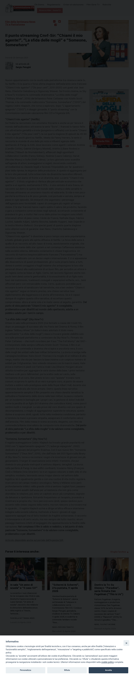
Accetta (108, 670)
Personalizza (25, 670)
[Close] (126, 643)
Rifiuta (67, 670)
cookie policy (107, 662)
